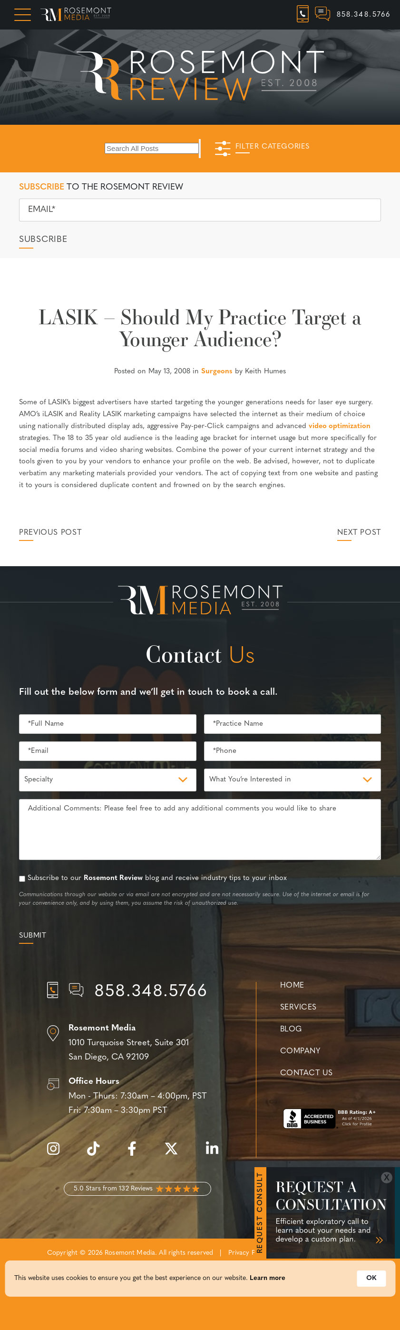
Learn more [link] (267, 1282)
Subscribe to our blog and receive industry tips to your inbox (157, 878)
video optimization (340, 426)
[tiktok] (98, 1154)
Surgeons (217, 371)
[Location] (137, 1043)
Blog (291, 1029)
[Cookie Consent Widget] (200, 1283)
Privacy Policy (248, 1253)
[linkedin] (217, 1154)
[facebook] (136, 1154)
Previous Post (50, 533)
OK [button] (371, 1282)
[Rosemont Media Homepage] (75, 15)
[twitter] (176, 1154)
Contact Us (306, 1073)
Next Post (359, 533)
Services (298, 1007)
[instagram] (58, 1154)
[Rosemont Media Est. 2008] (200, 602)
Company (300, 1051)
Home (292, 986)
